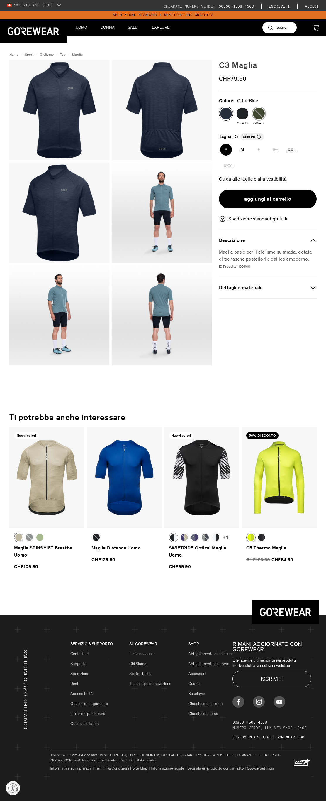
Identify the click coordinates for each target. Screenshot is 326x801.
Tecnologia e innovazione (150, 683)
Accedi (312, 6)
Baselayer (196, 693)
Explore (160, 27)
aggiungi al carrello (267, 199)
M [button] (242, 149)
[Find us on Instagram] (259, 702)
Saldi (133, 27)
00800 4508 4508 (235, 6)
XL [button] (275, 149)
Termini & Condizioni (112, 768)
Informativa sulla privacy (70, 768)
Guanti (194, 683)
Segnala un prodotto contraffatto (215, 768)
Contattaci (79, 653)
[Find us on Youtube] (279, 702)
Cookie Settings (260, 768)
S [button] (226, 149)
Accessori (197, 673)
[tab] (268, 240)
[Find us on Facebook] (238, 702)
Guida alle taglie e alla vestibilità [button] (253, 178)
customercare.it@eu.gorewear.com (268, 737)
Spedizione (79, 673)
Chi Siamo (137, 663)
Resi (74, 683)
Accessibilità (81, 693)
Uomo (81, 27)
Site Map (139, 768)
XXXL (229, 165)
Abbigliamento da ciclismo (211, 653)
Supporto (78, 663)
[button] (226, 114)
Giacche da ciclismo (205, 703)
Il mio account (141, 653)
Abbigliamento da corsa (208, 663)
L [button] (259, 149)
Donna (108, 27)
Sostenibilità (140, 673)
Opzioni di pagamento (89, 703)
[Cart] (316, 28)
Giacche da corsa (203, 713)
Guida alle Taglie (84, 723)
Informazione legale (167, 768)
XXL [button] (292, 149)
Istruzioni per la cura (87, 713)
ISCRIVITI (272, 679)
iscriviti (279, 6)
